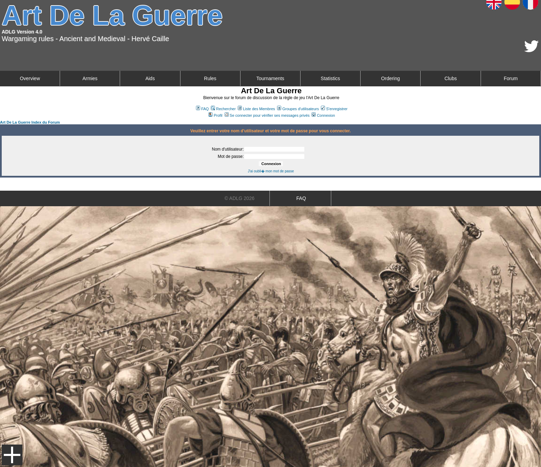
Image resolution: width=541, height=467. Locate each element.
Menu (12, 455)
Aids (150, 78)
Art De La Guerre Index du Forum (30, 122)
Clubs (450, 78)
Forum (511, 78)
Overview (30, 78)
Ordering (390, 78)
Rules (210, 78)
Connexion (323, 115)
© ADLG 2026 (240, 198)
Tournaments (270, 78)
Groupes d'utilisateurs (298, 109)
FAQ (202, 109)
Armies (90, 78)
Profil (215, 115)
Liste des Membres (256, 109)
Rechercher (223, 109)
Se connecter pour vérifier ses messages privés (267, 115)
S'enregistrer (334, 109)
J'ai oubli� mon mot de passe (271, 171)
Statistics (330, 78)
